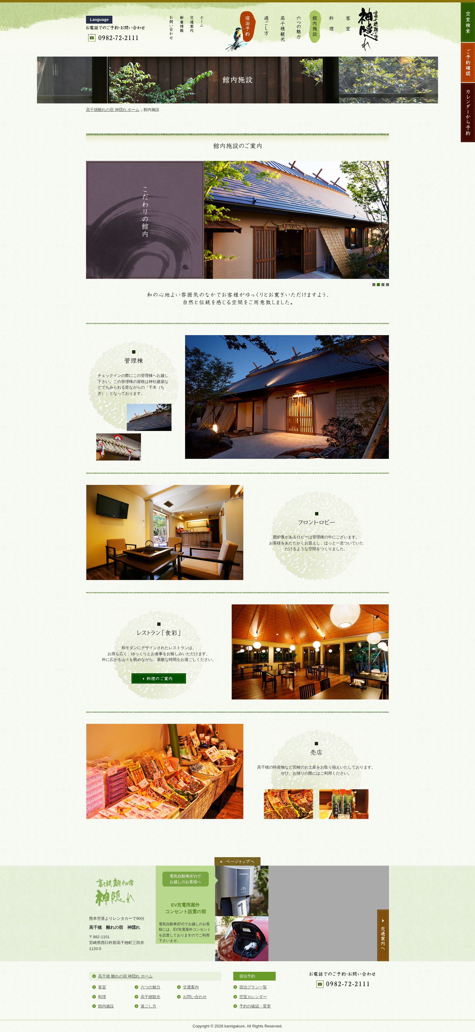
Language (99, 19)
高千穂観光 (282, 27)
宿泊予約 (240, 27)
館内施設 (315, 27)
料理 (331, 27)
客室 (348, 27)
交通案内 (191, 27)
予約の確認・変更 (255, 1006)
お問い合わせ (171, 27)
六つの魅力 (299, 27)
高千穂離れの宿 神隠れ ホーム (112, 109)
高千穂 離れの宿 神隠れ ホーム (125, 976)
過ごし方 (266, 27)
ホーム (202, 27)
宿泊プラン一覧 (253, 987)
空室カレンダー (253, 996)
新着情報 (181, 27)
